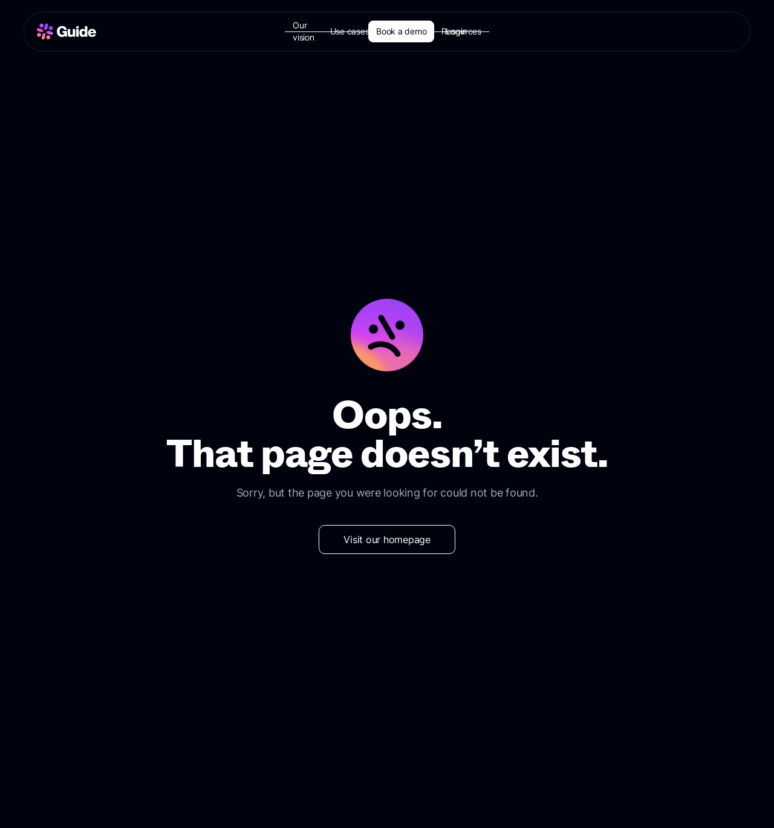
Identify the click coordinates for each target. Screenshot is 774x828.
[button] (357, 31)
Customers (413, 31)
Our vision (304, 31)
